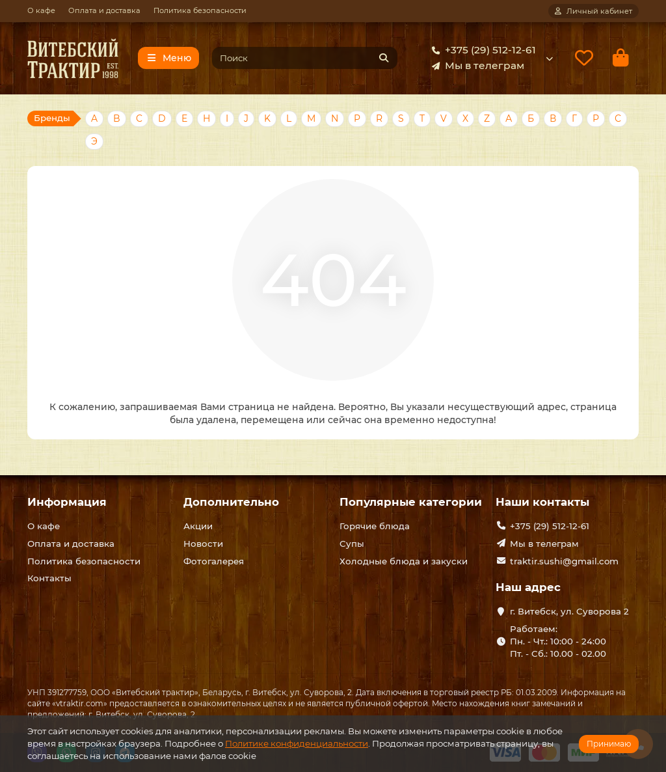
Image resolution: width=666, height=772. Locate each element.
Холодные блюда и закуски (404, 561)
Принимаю (609, 744)
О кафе (41, 10)
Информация (67, 501)
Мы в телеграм (475, 66)
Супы (352, 543)
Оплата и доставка (104, 10)
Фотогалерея (213, 561)
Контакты (49, 578)
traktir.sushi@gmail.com (564, 561)
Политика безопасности (199, 10)
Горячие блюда (375, 526)
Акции (198, 526)
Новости (203, 543)
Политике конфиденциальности (296, 743)
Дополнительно (231, 501)
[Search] (305, 58)
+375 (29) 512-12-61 (481, 50)
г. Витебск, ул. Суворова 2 (569, 611)
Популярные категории (411, 501)
